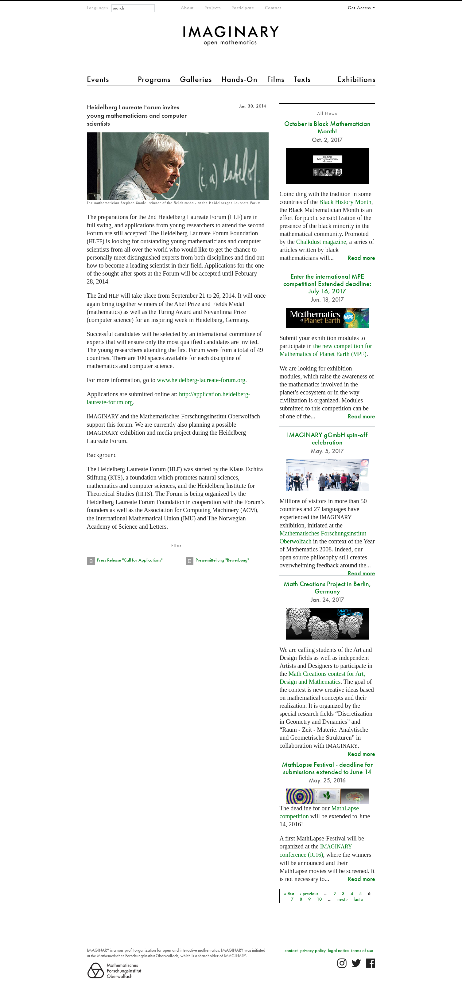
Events (98, 79)
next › (342, 899)
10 (319, 899)
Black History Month (345, 201)
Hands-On (239, 79)
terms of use (362, 950)
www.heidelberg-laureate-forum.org (201, 380)
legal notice (338, 950)
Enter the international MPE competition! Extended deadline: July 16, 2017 (327, 283)
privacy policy (313, 950)
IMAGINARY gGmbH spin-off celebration (327, 438)
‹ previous (309, 893)
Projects (212, 7)
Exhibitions (356, 79)
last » (358, 899)
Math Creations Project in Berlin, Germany (327, 587)
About (187, 7)
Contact (273, 7)
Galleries (196, 79)
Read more (361, 257)
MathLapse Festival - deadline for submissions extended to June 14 (327, 768)
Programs (154, 79)
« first (289, 893)
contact (291, 950)
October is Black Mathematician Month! (327, 127)
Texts (302, 79)
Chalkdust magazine (321, 241)
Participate (242, 7)
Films (275, 79)
